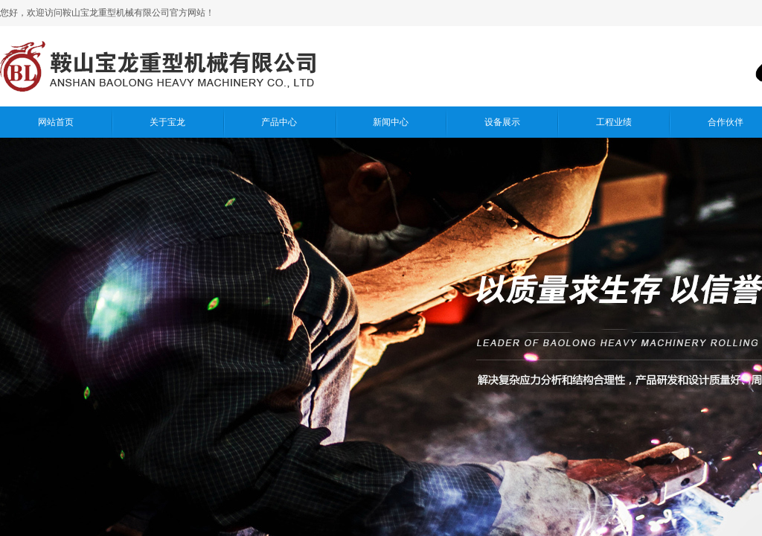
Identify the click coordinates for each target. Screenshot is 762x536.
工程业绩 (614, 122)
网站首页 (56, 122)
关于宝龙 (167, 122)
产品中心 (279, 122)
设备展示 (502, 122)
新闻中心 (391, 122)
